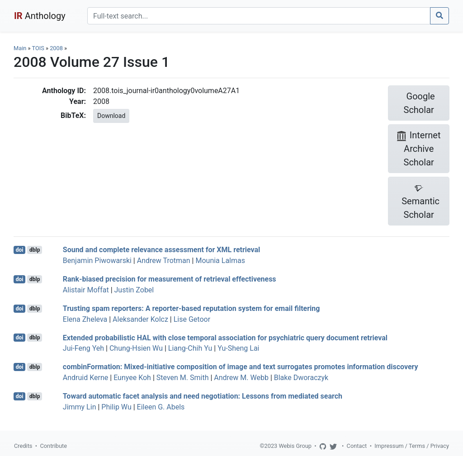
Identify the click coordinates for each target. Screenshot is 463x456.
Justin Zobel (134, 290)
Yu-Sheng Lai (238, 348)
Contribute (53, 445)
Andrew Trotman (163, 260)
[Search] (258, 15)
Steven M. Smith (182, 377)
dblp (34, 250)
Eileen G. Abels (161, 407)
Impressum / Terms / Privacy (411, 445)
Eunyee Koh (132, 377)
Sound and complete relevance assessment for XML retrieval (161, 249)
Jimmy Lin (79, 407)
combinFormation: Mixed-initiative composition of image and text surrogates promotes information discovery (240, 366)
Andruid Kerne (85, 377)
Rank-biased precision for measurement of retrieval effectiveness (169, 279)
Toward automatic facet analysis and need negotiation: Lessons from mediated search (202, 396)
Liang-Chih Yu (190, 348)
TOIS (38, 48)
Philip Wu (116, 407)
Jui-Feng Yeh (83, 348)
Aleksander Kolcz (140, 319)
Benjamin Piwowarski (97, 260)
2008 (56, 48)
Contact (357, 445)
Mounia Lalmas (220, 260)
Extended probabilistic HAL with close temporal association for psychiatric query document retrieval (225, 337)
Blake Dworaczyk (301, 377)
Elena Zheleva (85, 319)
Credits (23, 445)
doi (20, 250)
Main (20, 48)
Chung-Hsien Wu (136, 348)
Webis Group (295, 445)
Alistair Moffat (86, 290)
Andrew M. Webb (241, 377)
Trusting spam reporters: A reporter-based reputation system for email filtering (191, 308)
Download (111, 115)
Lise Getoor (192, 319)
